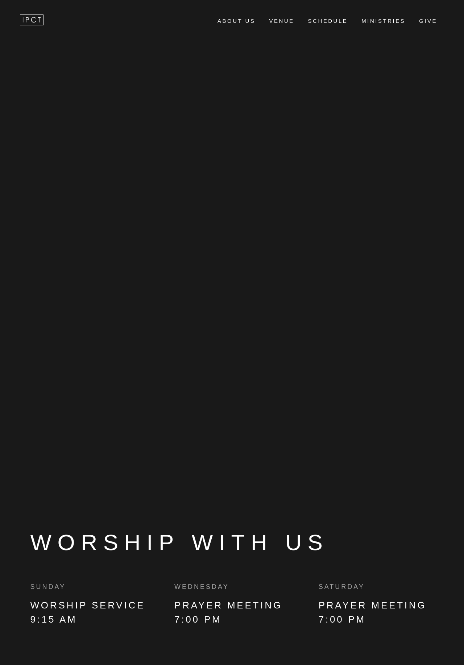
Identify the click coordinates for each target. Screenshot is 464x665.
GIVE (428, 21)
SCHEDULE (328, 21)
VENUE (281, 21)
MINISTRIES (383, 21)
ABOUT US (236, 21)
